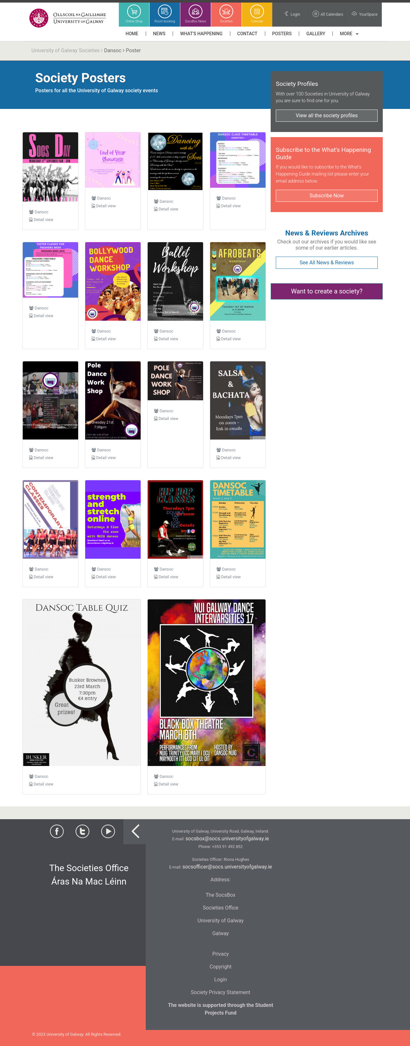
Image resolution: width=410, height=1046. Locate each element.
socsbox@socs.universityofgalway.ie (227, 839)
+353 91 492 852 (227, 846)
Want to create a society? (326, 291)
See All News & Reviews (326, 262)
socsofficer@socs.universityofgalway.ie (227, 867)
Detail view (41, 219)
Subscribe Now (326, 196)
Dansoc (112, 50)
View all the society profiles (326, 115)
